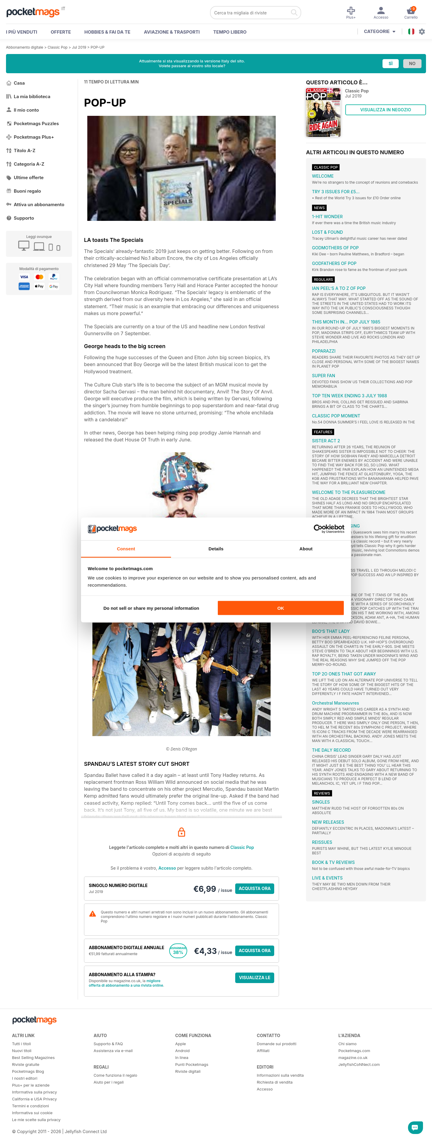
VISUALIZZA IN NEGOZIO (385, 109)
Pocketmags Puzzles (32, 123)
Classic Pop (58, 47)
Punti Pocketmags (191, 1064)
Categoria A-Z (25, 164)
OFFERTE (61, 32)
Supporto (20, 218)
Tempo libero (230, 32)
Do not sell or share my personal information (151, 607)
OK (280, 607)
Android (182, 1050)
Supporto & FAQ (108, 1043)
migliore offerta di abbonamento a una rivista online (126, 983)
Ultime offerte (25, 177)
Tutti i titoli (21, 1043)
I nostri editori (24, 1078)
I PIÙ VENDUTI (21, 32)
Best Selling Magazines (33, 1057)
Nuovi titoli (22, 1050)
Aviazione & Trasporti (172, 32)
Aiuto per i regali (109, 1082)
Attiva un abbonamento (35, 204)
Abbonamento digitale (24, 47)
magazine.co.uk (353, 1057)
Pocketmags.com (354, 1050)
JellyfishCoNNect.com (359, 1064)
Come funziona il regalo (115, 1075)
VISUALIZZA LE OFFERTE (255, 979)
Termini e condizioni (30, 1105)
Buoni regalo (23, 191)
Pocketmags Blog (28, 1071)
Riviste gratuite (25, 1064)
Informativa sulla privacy (34, 1092)
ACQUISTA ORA (255, 888)
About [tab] (306, 548)
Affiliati (263, 1050)
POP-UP (97, 47)
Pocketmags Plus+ (30, 137)
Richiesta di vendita (274, 1082)
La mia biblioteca (28, 96)
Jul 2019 (79, 47)
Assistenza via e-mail (113, 1050)
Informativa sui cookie (32, 1112)
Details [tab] (216, 548)
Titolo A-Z (20, 150)
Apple (180, 1043)
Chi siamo (347, 1043)
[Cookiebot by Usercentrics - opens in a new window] (318, 529)
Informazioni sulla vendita (280, 1075)
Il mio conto (22, 110)
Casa (15, 83)
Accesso (167, 868)
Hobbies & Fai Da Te (107, 32)
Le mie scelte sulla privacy (36, 1119)
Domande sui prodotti (276, 1043)
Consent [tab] (126, 548)
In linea (181, 1057)
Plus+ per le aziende (31, 1085)
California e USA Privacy (34, 1098)
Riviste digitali (187, 1071)
